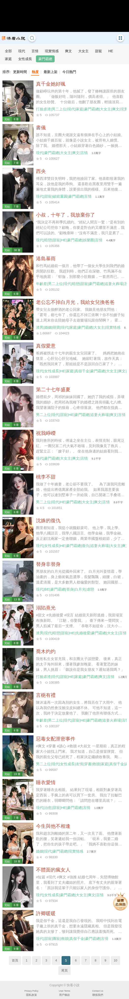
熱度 (35, 72)
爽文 (68, 51)
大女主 (83, 51)
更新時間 (20, 72)
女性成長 (25, 59)
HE (110, 51)
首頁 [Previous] (15, 960)
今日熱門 (69, 72)
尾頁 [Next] (64, 970)
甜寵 (98, 51)
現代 (21, 51)
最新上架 (50, 72)
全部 (8, 51)
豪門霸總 (45, 59)
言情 (35, 51)
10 (115, 960)
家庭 (8, 59)
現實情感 (52, 51)
